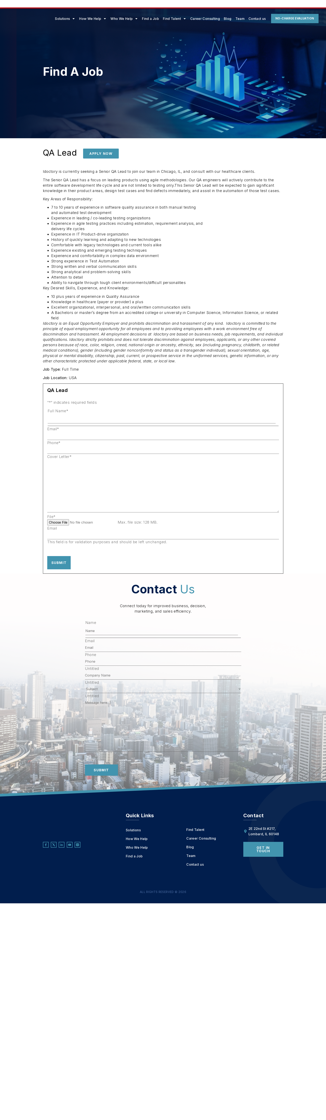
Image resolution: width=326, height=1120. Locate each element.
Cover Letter (59, 457)
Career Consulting (192, 19)
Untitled (92, 669)
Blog (214, 19)
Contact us (244, 19)
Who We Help (111, 19)
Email (53, 429)
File (51, 517)
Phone (54, 443)
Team (226, 19)
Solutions (52, 19)
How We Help (80, 19)
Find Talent (161, 19)
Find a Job (137, 19)
